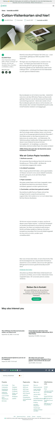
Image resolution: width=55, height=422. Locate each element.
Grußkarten (14, 391)
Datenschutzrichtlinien (21, 416)
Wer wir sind (36, 392)
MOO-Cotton (26, 391)
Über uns (36, 385)
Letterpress (25, 395)
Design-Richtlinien (48, 396)
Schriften (29, 416)
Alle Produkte (5, 385)
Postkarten (14, 387)
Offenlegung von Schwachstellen (48, 404)
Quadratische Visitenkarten (5, 390)
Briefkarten (14, 389)
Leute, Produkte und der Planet (37, 390)
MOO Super (26, 389)
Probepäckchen (26, 397)
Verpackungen (37, 407)
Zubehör (14, 398)
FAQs (45, 394)
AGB (14, 416)
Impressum (39, 416)
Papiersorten (26, 385)
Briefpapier (14, 396)
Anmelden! (36, 299)
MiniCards (4, 401)
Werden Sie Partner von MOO (38, 410)
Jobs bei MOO (37, 394)
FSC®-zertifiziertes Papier (27, 400)
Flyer (13, 385)
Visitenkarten (5, 387)
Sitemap (33, 416)
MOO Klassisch (26, 393)
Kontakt (46, 387)
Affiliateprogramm (48, 398)
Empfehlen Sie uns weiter (48, 401)
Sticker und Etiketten (14, 394)
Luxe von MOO (5, 395)
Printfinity (36, 402)
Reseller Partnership (38, 400)
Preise (45, 389)
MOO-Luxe (25, 387)
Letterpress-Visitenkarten (5, 393)
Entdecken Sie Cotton (26, 269)
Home (3, 10)
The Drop (36, 396)
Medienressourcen (38, 387)
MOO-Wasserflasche (5, 398)
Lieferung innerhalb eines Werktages (48, 391)
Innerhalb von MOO (12, 10)
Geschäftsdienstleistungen (38, 398)
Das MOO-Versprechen (36, 405)
